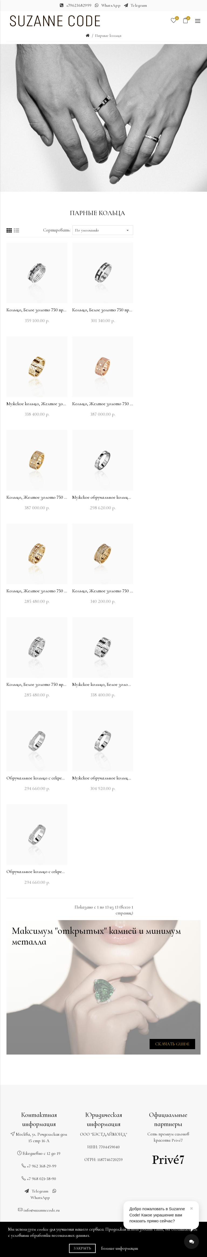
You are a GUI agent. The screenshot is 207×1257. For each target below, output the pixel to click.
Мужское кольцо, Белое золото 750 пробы (102, 684)
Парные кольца (108, 35)
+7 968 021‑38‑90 (41, 1178)
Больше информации (119, 1248)
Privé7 (177, 1140)
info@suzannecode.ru (41, 1210)
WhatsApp (110, 5)
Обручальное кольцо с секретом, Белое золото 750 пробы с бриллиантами (36, 778)
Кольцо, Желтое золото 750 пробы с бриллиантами (102, 404)
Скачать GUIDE (172, 1044)
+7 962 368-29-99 (41, 1166)
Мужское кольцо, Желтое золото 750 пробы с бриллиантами (36, 404)
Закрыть (82, 1248)
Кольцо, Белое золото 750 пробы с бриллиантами (36, 310)
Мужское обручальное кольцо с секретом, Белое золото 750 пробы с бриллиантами (102, 497)
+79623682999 (79, 5)
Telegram (139, 5)
